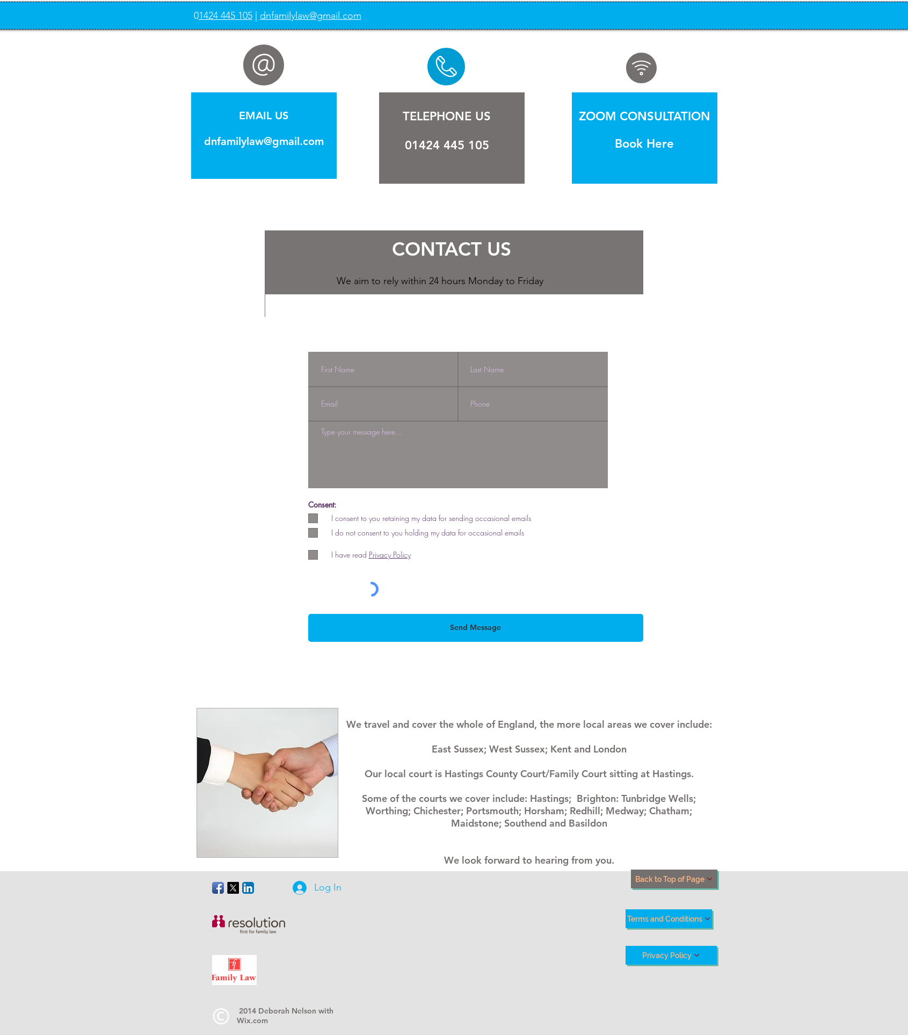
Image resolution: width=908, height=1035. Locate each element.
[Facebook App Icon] (218, 888)
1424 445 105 (225, 15)
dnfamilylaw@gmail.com (310, 15)
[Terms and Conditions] (669, 918)
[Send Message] (475, 628)
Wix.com (252, 1020)
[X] (233, 888)
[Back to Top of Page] (674, 879)
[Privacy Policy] (671, 955)
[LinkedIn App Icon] (248, 888)
